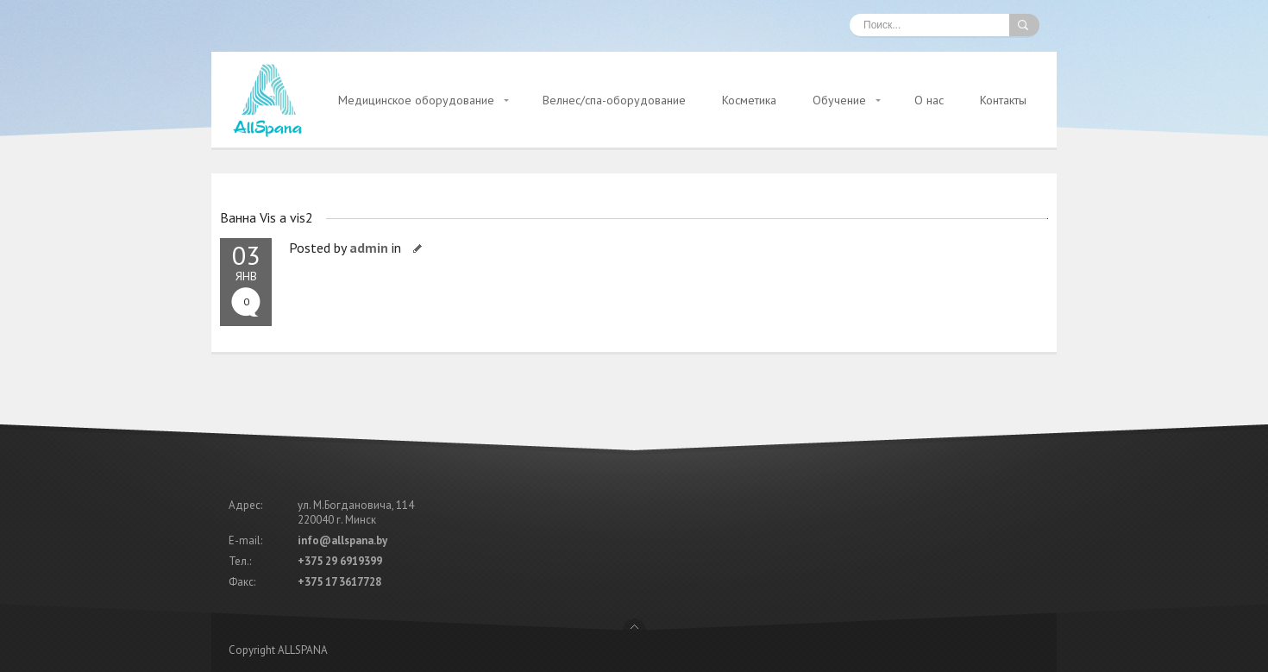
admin (368, 247)
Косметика (749, 100)
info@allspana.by (342, 540)
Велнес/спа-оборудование (614, 100)
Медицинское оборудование (416, 100)
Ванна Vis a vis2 (266, 217)
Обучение (839, 100)
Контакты (1003, 100)
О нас (929, 100)
